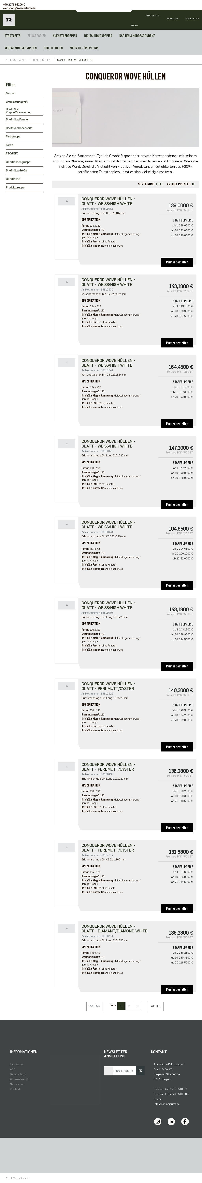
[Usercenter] (172, 20)
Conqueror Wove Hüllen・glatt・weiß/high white (108, 201)
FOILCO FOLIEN (53, 48)
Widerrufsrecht (19, 1079)
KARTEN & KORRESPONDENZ (137, 36)
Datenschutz (18, 1074)
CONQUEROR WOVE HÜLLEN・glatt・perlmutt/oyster (108, 686)
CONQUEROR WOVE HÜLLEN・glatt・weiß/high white (108, 282)
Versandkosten (21, 1178)
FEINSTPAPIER (36, 36)
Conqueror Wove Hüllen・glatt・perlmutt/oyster (108, 767)
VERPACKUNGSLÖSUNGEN (21, 48)
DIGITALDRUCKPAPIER (98, 36)
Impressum (16, 1064)
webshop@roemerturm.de (19, 8)
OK (140, 1071)
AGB (12, 1069)
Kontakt (15, 1089)
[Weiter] (156, 1006)
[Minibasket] (192, 20)
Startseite (12, 36)
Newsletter (17, 1084)
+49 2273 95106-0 (14, 4)
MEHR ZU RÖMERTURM (84, 48)
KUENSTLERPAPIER (65, 36)
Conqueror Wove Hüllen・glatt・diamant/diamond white (114, 928)
